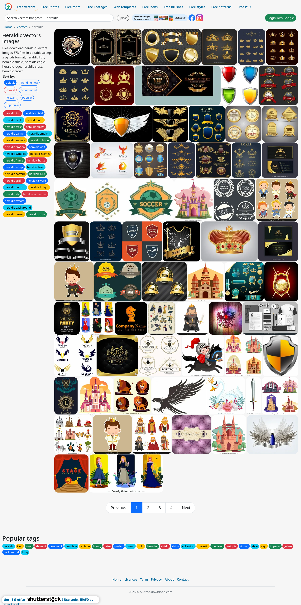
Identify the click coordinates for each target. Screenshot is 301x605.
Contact (183, 579)
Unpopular (12, 105)
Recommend (29, 90)
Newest (10, 90)
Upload (122, 18)
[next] (186, 507)
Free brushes (173, 7)
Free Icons (150, 7)
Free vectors (26, 7)
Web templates (125, 7)
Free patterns (221, 7)
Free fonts (72, 7)
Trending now (29, 82)
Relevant (11, 97)
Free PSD (244, 7)
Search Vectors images (23, 18)
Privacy (156, 579)
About (169, 579)
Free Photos (50, 7)
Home (8, 27)
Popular (27, 97)
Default (10, 82)
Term (144, 579)
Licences (130, 579)
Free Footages (97, 7)
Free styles (197, 7)
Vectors (22, 27)
